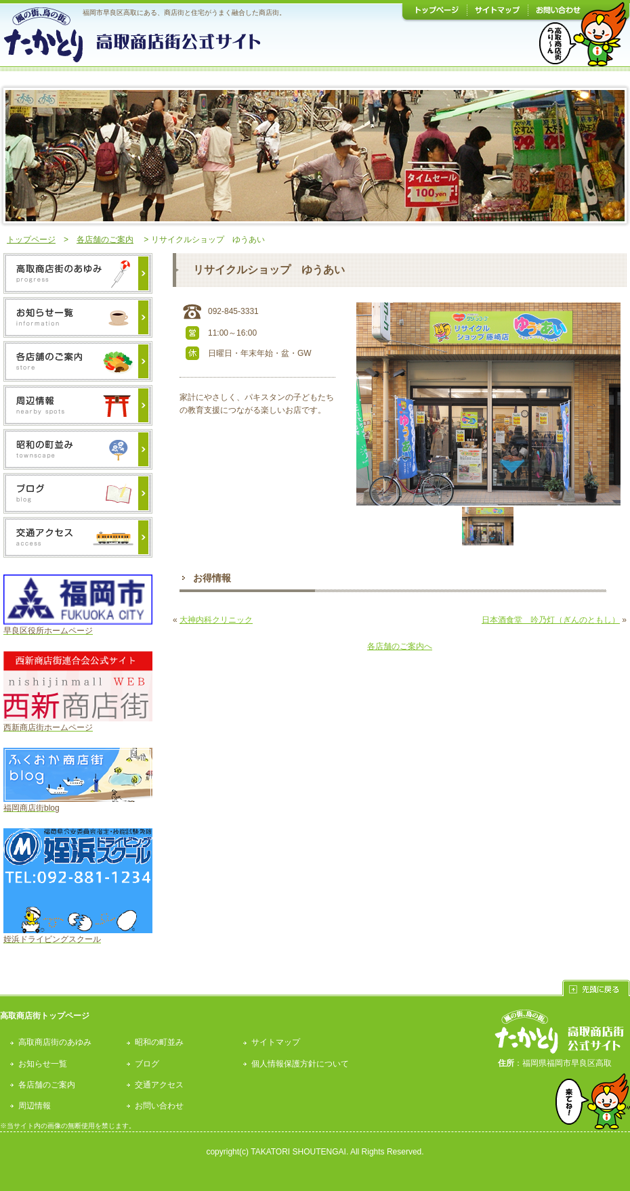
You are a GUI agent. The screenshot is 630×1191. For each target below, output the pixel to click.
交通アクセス (159, 1084)
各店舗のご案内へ (399, 646)
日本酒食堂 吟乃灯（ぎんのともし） (551, 620)
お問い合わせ (159, 1105)
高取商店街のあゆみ (54, 1042)
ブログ (147, 1064)
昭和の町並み (159, 1042)
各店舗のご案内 (105, 239)
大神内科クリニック (216, 620)
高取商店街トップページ (44, 1015)
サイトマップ (275, 1042)
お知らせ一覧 (42, 1064)
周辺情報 (34, 1105)
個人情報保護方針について (300, 1064)
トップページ (31, 239)
